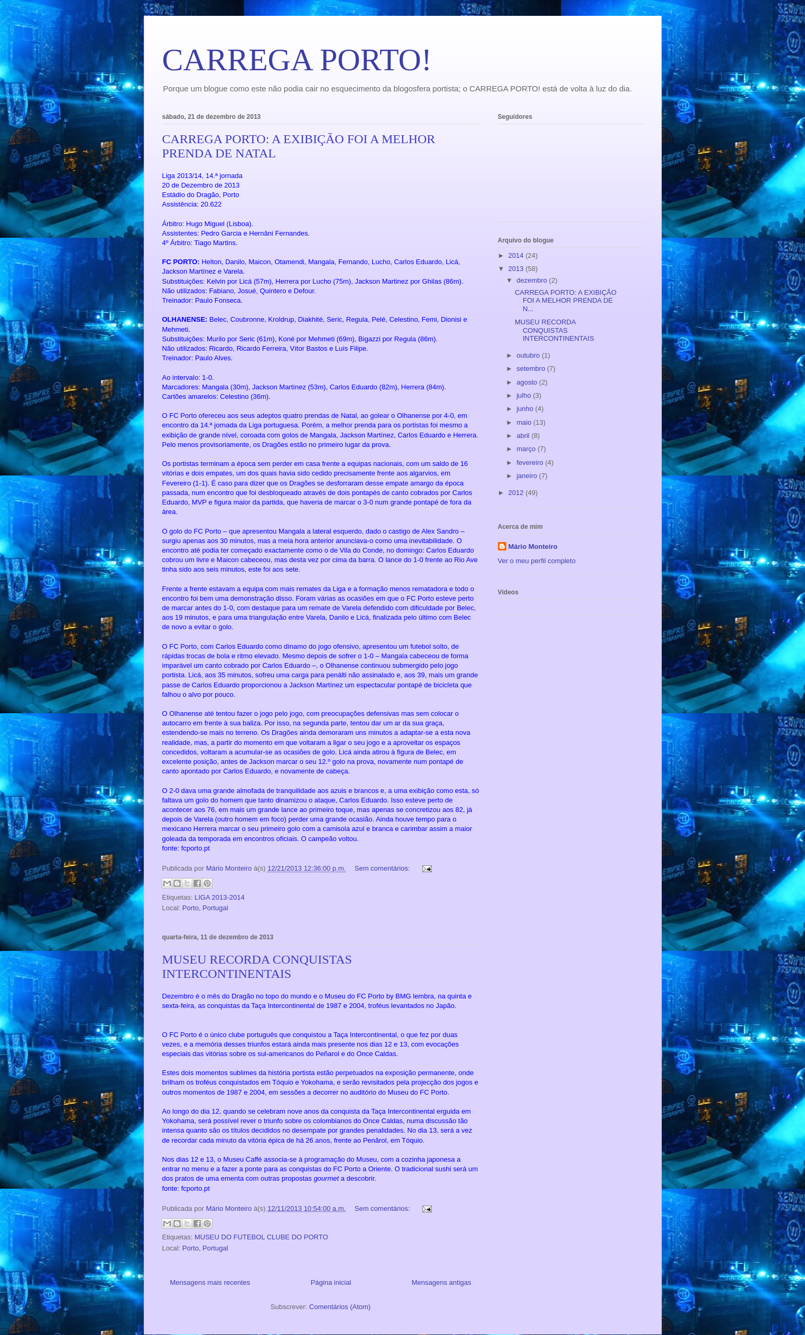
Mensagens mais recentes (210, 1282)
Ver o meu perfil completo (537, 561)
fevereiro (530, 462)
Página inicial (331, 1282)
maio (524, 422)
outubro (529, 355)
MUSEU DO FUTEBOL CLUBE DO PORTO (261, 1237)
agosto (527, 382)
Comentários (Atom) (340, 1307)
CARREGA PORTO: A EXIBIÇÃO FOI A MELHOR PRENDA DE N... (565, 300)
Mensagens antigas (441, 1282)
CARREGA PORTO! (297, 59)
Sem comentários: (383, 868)
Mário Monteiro (533, 546)
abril (523, 436)
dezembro (532, 280)
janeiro (527, 476)
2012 (517, 493)
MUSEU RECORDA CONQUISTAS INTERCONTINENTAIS (257, 967)
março (527, 449)
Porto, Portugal (205, 908)
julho (524, 395)
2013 (517, 269)
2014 (517, 255)
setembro (531, 368)
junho (525, 409)
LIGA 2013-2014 (220, 897)
